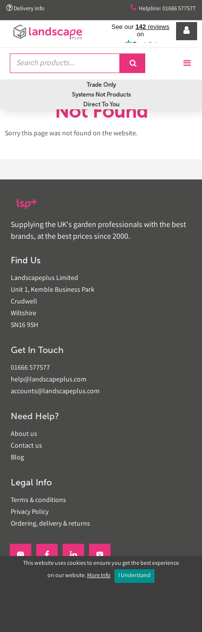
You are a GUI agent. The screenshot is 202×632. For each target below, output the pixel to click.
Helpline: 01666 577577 (163, 8)
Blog (17, 458)
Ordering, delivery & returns (50, 524)
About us (24, 434)
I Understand (134, 576)
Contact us (26, 446)
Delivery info (25, 8)
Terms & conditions (38, 501)
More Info (99, 576)
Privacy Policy (29, 512)
